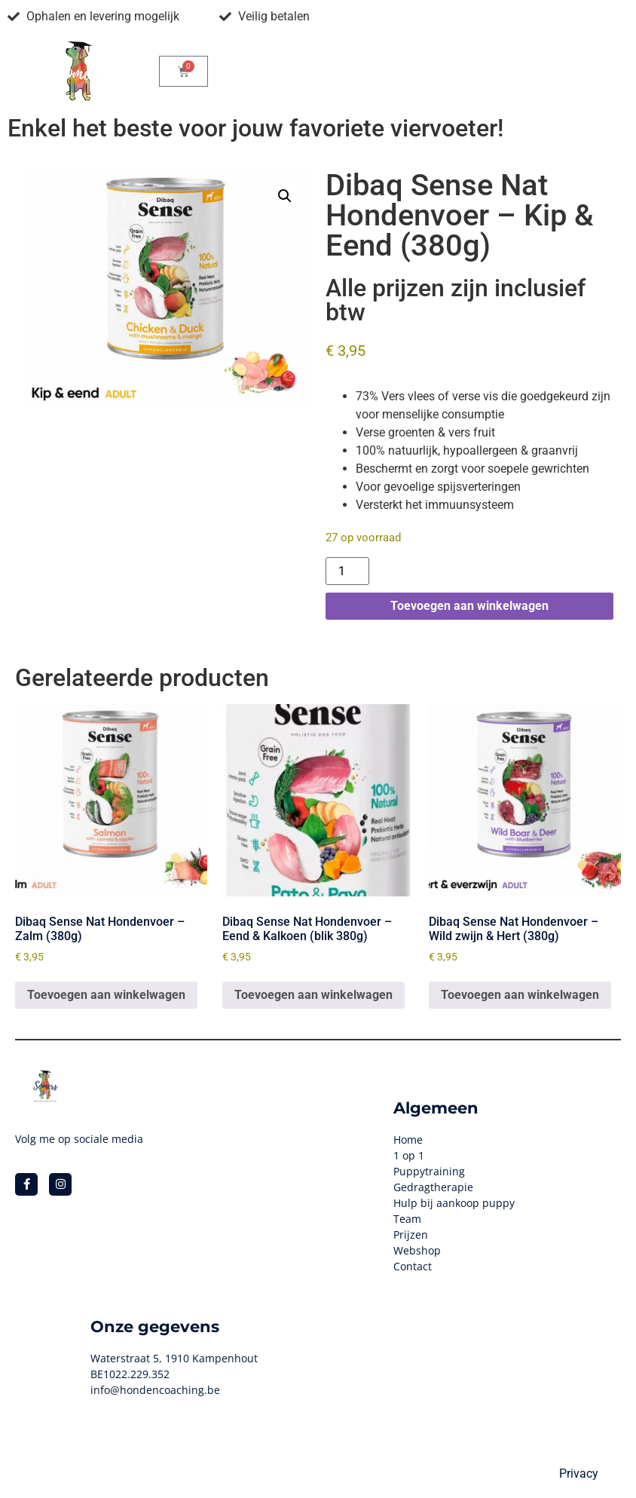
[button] (284, 196)
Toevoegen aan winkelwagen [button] (106, 995)
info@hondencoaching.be (155, 1390)
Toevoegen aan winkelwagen (469, 606)
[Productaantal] (347, 571)
